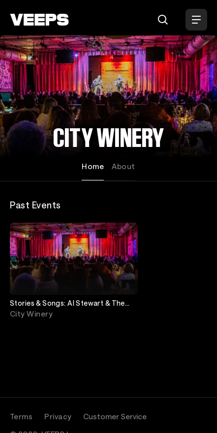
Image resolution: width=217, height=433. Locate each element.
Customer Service (115, 416)
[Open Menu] (196, 19)
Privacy (57, 416)
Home (93, 166)
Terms (21, 416)
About (123, 166)
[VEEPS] (39, 20)
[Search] (163, 19)
